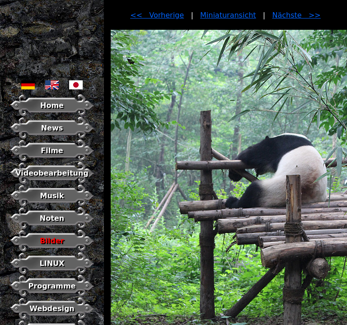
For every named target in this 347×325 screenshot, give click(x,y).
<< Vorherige (157, 15)
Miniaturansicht (228, 15)
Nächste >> (296, 15)
